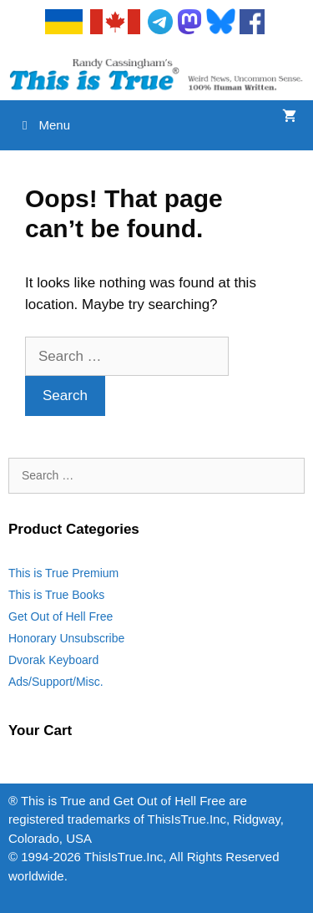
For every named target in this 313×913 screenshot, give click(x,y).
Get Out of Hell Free (60, 616)
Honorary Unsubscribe (66, 638)
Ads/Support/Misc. (55, 681)
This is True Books (56, 594)
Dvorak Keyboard (53, 660)
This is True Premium (63, 573)
